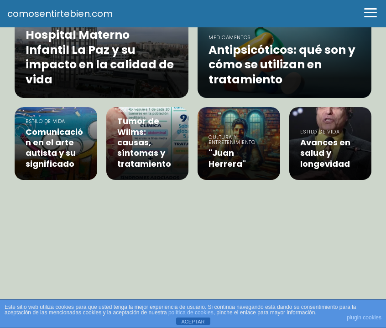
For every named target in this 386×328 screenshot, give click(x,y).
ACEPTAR (192, 321)
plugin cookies (364, 317)
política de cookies (191, 312)
